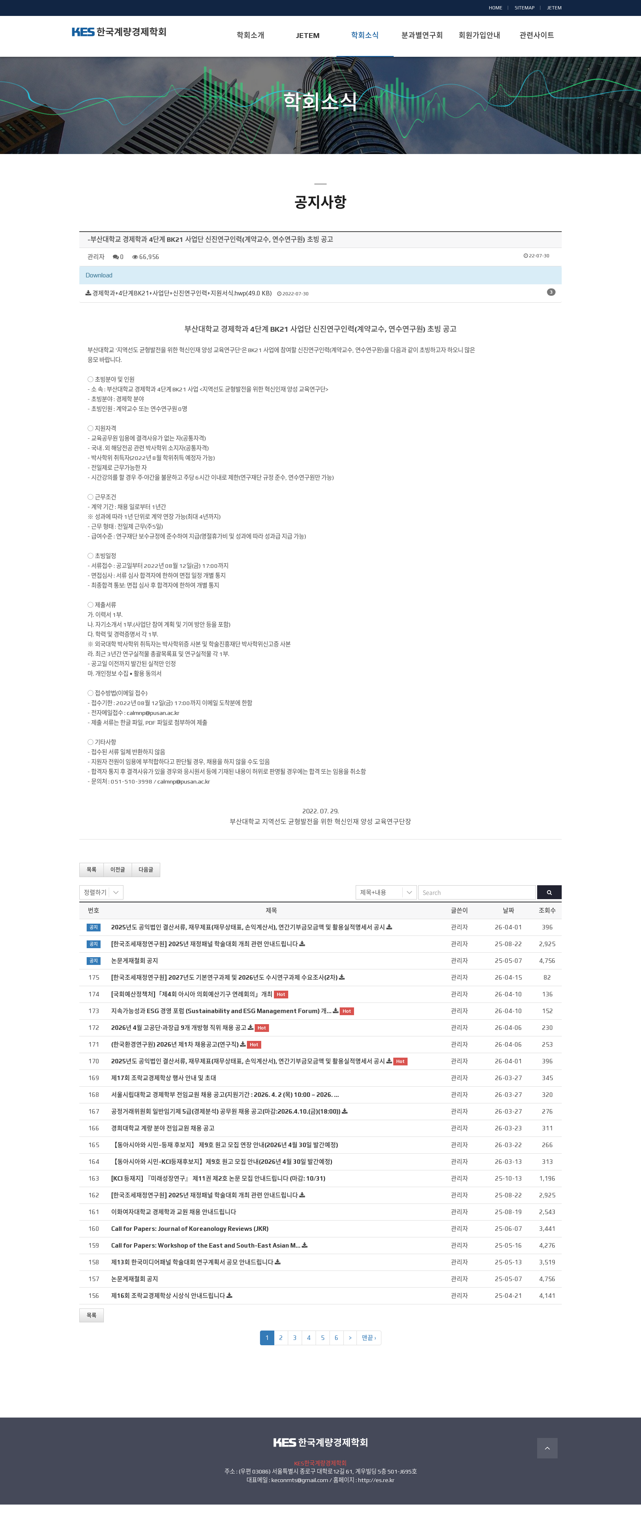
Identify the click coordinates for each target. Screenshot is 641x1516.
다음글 (146, 881)
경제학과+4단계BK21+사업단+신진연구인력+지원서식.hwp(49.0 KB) (182, 304)
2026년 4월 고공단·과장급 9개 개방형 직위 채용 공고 (179, 1038)
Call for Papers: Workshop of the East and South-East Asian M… (205, 1256)
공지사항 (320, 129)
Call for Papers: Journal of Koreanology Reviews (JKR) (190, 1239)
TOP (547, 1459)
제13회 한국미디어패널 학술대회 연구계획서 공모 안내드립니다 (192, 1273)
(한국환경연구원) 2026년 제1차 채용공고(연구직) (175, 1055)
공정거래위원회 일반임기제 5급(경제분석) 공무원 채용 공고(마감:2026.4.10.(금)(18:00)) (226, 1122)
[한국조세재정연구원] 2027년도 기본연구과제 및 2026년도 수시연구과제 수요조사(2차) (224, 988)
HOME (495, 8)
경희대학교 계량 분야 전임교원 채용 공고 (163, 1139)
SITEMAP (525, 8)
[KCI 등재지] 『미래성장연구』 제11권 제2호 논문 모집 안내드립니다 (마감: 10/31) (218, 1189)
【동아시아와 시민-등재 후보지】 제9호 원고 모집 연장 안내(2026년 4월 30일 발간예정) (224, 1155)
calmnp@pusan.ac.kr (153, 724)
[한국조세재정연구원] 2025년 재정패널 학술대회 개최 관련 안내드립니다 (204, 954)
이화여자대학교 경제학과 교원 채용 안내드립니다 (173, 1222)
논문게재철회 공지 (134, 971)
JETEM (554, 8)
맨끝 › (369, 1349)
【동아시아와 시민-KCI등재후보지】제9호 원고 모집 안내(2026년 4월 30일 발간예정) (221, 1172)
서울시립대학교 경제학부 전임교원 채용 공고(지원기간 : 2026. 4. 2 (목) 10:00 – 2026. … (225, 1105)
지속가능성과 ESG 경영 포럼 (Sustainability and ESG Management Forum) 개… (221, 1021)
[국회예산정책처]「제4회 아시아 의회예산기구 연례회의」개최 (192, 1005)
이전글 (117, 881)
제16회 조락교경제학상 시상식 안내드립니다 (168, 1306)
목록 (91, 881)
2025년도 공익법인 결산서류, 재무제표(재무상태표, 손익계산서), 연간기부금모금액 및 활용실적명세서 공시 (248, 938)
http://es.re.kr (376, 1491)
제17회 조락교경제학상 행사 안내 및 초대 (163, 1088)
